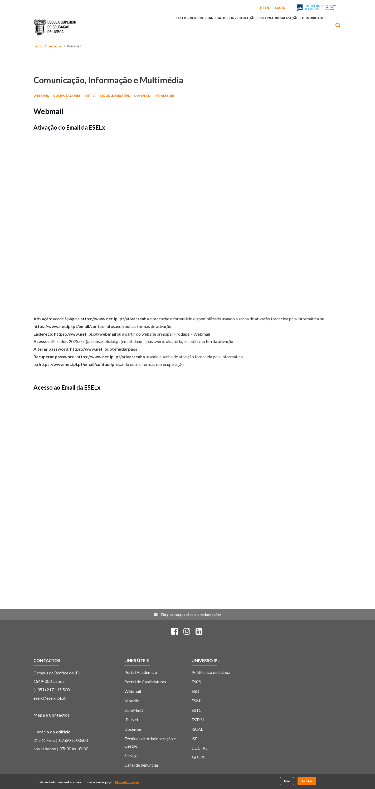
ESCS (196, 681)
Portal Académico (140, 672)
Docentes (133, 729)
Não (287, 781)
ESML (197, 700)
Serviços (55, 46)
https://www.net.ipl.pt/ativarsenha (114, 318)
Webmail (41, 95)
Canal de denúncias (141, 764)
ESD (195, 691)
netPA (90, 95)
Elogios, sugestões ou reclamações (191, 614)
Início (37, 46)
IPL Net (131, 719)
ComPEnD (142, 95)
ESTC (197, 710)
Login (280, 8)
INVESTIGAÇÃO (232, 27)
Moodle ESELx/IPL (115, 95)
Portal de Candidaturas (145, 681)
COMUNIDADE (312, 27)
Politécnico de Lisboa (211, 672)
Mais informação (127, 782)
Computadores (67, 95)
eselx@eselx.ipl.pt (49, 697)
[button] (160, 27)
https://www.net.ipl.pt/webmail (85, 333)
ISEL (195, 738)
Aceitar (306, 781)
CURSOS (175, 27)
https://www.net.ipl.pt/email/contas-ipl (71, 326)
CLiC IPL (199, 748)
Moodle (131, 700)
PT (262, 8)
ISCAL (197, 729)
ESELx (155, 27)
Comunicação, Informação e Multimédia (108, 80)
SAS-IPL (199, 757)
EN (267, 8)
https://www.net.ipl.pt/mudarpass (103, 348)
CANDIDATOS (201, 27)
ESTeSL (198, 719)
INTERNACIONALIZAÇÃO (273, 27)
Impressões (165, 95)
